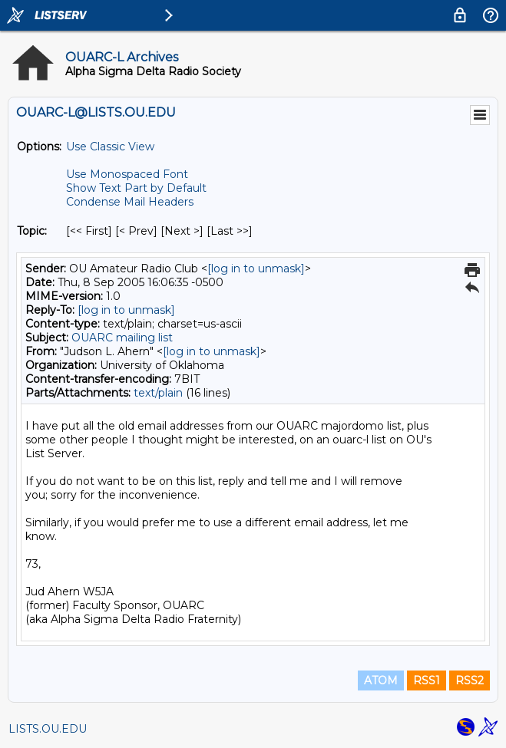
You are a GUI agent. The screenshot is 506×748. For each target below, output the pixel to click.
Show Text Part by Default (136, 188)
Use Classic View (110, 146)
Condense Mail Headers (129, 202)
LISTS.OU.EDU (47, 729)
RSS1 (426, 680)
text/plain (158, 393)
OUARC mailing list (122, 337)
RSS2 (469, 680)
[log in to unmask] (256, 268)
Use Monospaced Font (127, 174)
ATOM (381, 680)
